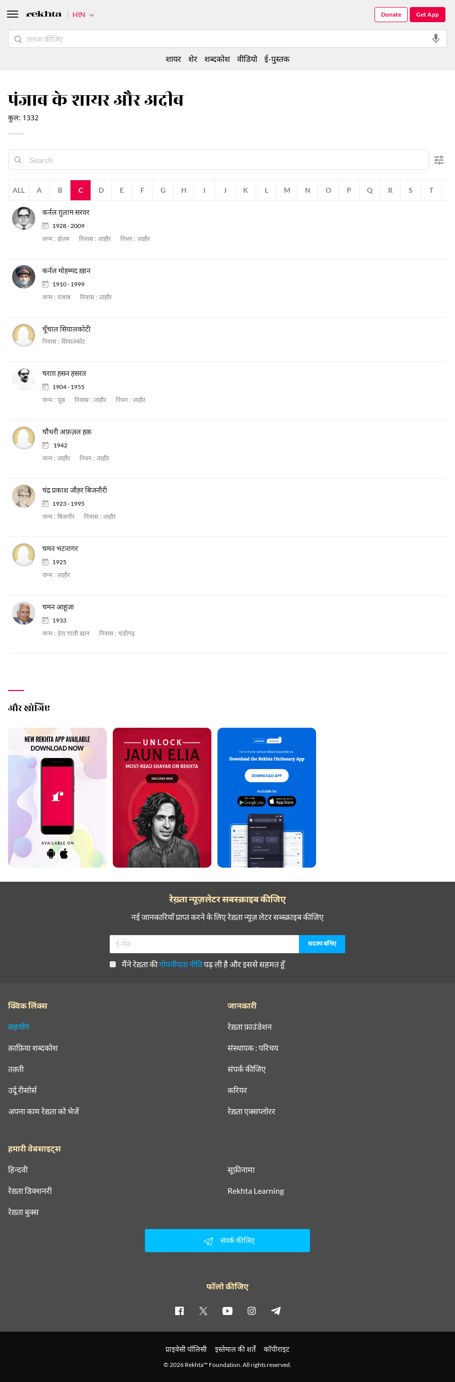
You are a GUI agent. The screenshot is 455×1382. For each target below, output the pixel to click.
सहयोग (18, 1027)
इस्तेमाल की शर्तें (235, 1349)
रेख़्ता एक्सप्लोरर (251, 1111)
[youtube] (227, 1310)
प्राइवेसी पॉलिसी (186, 1349)
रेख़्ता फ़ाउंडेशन (250, 1027)
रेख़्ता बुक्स (23, 1212)
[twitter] (203, 1310)
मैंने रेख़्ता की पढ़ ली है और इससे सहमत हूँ (197, 964)
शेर (192, 58)
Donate (391, 14)
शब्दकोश (217, 58)
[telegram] (276, 1310)
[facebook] (179, 1310)
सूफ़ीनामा (241, 1170)
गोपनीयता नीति (180, 964)
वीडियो (247, 58)
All (19, 190)
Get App (427, 14)
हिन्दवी (18, 1170)
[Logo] (43, 15)
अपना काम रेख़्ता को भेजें (43, 1111)
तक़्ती (16, 1069)
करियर (237, 1090)
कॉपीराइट (276, 1349)
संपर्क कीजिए (247, 1069)
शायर (173, 58)
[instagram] (252, 1310)
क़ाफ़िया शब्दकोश (33, 1048)
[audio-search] (436, 38)
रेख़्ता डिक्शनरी (30, 1191)
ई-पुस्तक (276, 58)
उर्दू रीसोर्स (22, 1090)
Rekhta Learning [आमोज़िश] (256, 1191)
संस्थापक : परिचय (253, 1048)
